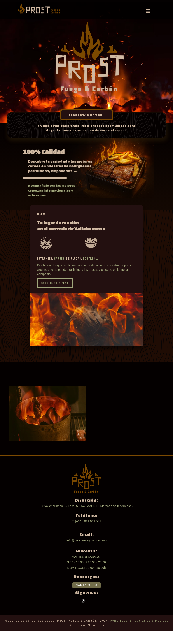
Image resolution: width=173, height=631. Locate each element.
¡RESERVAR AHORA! (86, 114)
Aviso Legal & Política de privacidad (139, 620)
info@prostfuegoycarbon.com (86, 540)
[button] (148, 11)
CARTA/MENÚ (86, 585)
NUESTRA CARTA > (55, 283)
